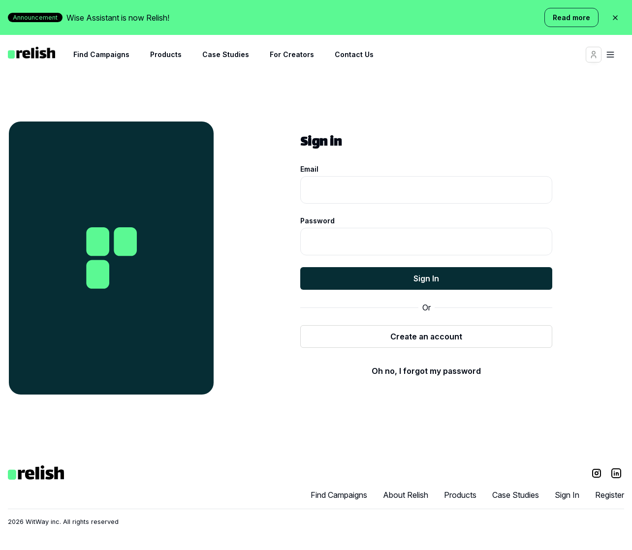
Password (317, 220)
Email (309, 169)
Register (609, 495)
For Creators (292, 54)
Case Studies (225, 54)
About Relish (405, 495)
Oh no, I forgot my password (426, 371)
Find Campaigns (101, 54)
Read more (571, 17)
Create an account (426, 336)
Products (166, 54)
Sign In (426, 278)
